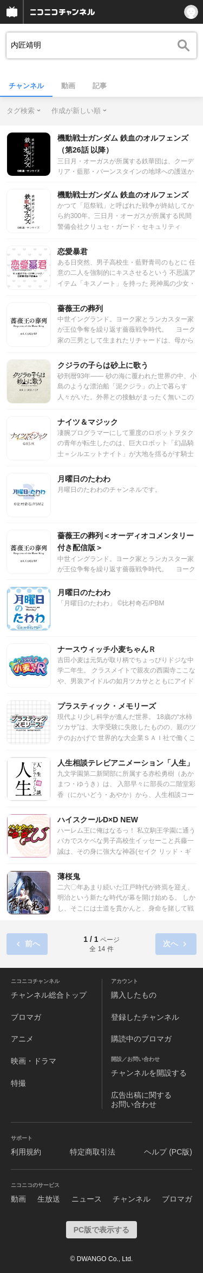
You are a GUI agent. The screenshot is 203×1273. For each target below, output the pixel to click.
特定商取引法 (92, 1151)
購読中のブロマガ (141, 1038)
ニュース (86, 1199)
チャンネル (26, 86)
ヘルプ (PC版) (168, 1151)
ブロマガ (26, 1017)
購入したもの (133, 995)
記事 (100, 86)
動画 (68, 86)
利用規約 (26, 1151)
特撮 (18, 1083)
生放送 (48, 1199)
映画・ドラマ (33, 1061)
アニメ (22, 1038)
